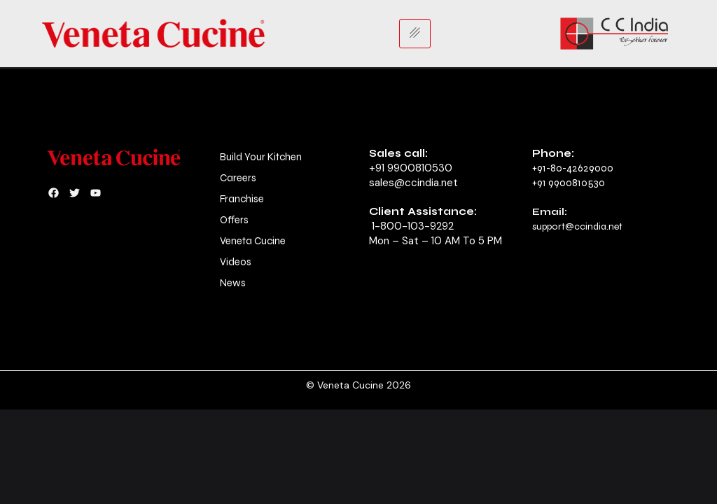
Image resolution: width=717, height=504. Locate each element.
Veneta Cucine (253, 240)
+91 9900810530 (410, 168)
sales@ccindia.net (413, 183)
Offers (234, 220)
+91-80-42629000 (572, 168)
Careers (238, 178)
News (233, 282)
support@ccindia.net (577, 226)
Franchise (242, 198)
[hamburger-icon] (415, 33)
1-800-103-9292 (413, 226)
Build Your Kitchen (261, 156)
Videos (235, 261)
